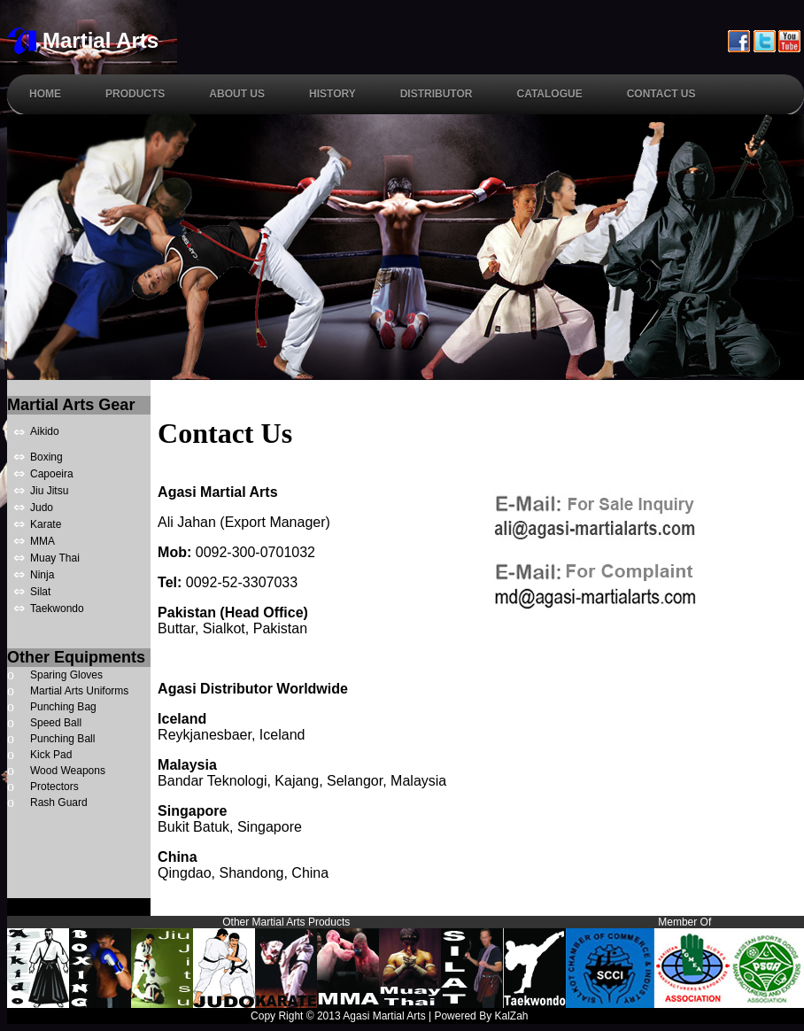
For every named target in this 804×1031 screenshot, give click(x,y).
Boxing (46, 457)
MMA (42, 541)
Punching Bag (63, 707)
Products (135, 94)
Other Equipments (76, 657)
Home (45, 94)
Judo (41, 507)
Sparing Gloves (66, 675)
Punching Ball (62, 739)
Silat (40, 591)
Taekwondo (57, 608)
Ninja (42, 575)
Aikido (44, 431)
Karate (45, 524)
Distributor (436, 94)
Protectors (54, 786)
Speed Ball (55, 723)
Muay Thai (55, 558)
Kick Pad (51, 754)
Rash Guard (59, 802)
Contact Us (661, 94)
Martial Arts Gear (71, 405)
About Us (237, 94)
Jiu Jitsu (49, 490)
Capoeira (51, 474)
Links (788, 1015)
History (332, 94)
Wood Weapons (67, 770)
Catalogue (549, 94)
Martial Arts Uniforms (79, 691)
